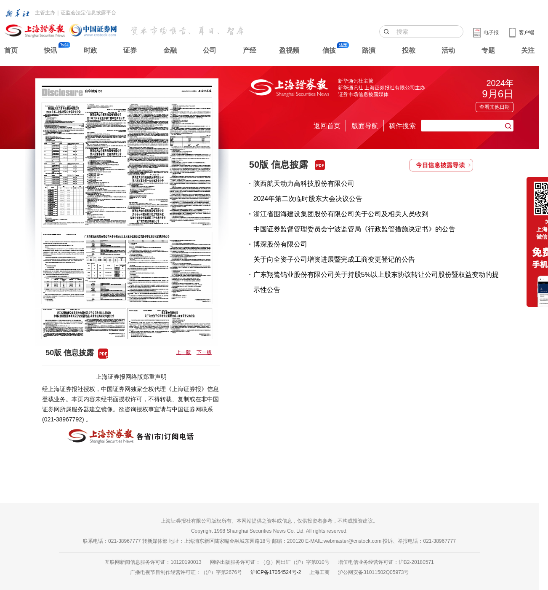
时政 (90, 50)
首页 (11, 50)
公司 (209, 50)
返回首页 (327, 125)
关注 (528, 50)
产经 (249, 50)
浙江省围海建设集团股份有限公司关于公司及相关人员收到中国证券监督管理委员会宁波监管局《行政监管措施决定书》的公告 (354, 221)
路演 (368, 50)
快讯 (50, 50)
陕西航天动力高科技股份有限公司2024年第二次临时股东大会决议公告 (308, 191)
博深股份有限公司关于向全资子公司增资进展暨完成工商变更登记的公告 (334, 252)
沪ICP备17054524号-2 (275, 572)
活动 (448, 50)
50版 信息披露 (279, 164)
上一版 (183, 352)
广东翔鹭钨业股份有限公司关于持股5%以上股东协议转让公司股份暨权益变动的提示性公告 (376, 282)
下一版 (204, 352)
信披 (329, 50)
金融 (170, 50)
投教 (408, 50)
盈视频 (289, 50)
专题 (488, 50)
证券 (130, 50)
